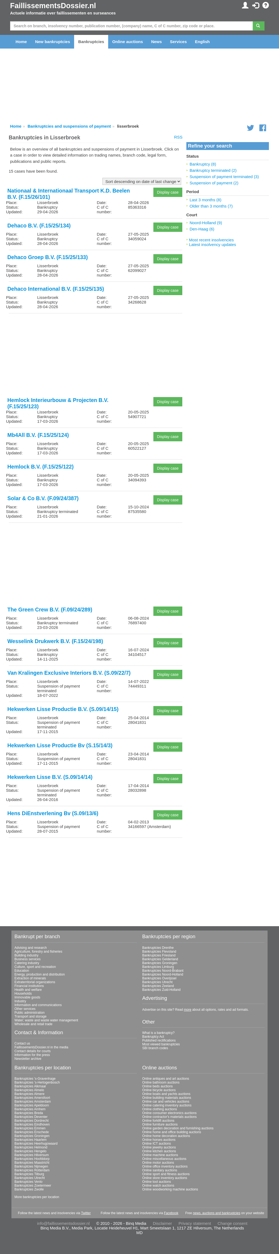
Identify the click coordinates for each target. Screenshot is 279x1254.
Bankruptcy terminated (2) (213, 170)
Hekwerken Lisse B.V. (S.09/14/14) (50, 777)
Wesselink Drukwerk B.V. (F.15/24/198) (55, 641)
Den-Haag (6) (202, 229)
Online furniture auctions (160, 1124)
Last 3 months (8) (206, 199)
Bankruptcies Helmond (30, 1147)
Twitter (86, 1213)
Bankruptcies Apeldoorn (31, 1105)
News (156, 41)
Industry (20, 1001)
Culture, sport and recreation (35, 967)
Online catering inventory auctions (167, 1105)
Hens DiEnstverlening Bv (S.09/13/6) (52, 813)
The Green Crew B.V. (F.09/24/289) (49, 610)
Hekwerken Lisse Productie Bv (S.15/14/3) (60, 745)
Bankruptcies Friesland (158, 955)
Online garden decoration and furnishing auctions (178, 1128)
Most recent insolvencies (211, 240)
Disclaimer (162, 1223)
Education (21, 971)
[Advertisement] (95, 355)
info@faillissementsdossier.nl (63, 1223)
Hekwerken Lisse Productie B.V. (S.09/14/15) (63, 709)
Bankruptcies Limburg (158, 967)
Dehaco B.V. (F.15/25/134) (39, 226)
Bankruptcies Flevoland (159, 951)
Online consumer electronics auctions (169, 1113)
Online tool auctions (156, 1182)
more (187, 1010)
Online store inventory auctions (164, 1178)
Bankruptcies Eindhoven (32, 1124)
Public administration (29, 1013)
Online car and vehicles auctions (165, 1101)
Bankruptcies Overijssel (159, 978)
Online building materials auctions (166, 1098)
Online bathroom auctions (161, 1082)
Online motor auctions (158, 1163)
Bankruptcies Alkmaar (30, 1086)
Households (23, 993)
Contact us (22, 1043)
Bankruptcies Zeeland (158, 986)
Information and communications (38, 1005)
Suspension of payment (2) (214, 183)
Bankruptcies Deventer (30, 1117)
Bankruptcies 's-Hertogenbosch (37, 1082)
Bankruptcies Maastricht (31, 1163)
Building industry (26, 955)
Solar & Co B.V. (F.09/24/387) (43, 498)
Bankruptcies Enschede (31, 1132)
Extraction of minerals (30, 978)
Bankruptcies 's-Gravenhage (35, 1079)
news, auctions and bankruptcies (216, 1213)
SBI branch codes (155, 1048)
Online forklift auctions (158, 1121)
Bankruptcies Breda (28, 1113)
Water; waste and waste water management (46, 1020)
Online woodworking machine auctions (170, 1189)
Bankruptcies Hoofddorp (32, 1159)
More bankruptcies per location (36, 1197)
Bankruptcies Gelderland (160, 959)
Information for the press (32, 1055)
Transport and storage (30, 1016)
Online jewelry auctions (159, 1147)
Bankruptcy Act (153, 1037)
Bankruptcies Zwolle (29, 1189)
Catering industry (26, 963)
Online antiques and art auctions (165, 1079)
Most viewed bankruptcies (161, 1044)
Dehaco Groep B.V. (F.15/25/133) (47, 257)
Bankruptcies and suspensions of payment (69, 126)
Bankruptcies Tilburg (29, 1174)
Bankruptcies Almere (29, 1094)
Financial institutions (29, 986)
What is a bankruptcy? (158, 1033)
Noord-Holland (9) (206, 222)
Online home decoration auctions (166, 1136)
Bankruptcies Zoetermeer (32, 1185)
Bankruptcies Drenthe (158, 948)
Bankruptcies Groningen (159, 963)
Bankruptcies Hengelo (30, 1151)
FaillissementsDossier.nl (53, 6)
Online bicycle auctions (159, 1090)
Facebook (171, 1213)
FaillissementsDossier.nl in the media (41, 1047)
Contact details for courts (32, 1051)
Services (178, 41)
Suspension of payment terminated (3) (224, 176)
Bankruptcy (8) (203, 164)
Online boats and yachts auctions (166, 1094)
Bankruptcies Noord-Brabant (162, 971)
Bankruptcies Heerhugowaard (35, 1143)
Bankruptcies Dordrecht (31, 1121)
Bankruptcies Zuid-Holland (161, 990)
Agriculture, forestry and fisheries (38, 951)
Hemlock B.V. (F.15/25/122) (40, 467)
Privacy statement (194, 1223)
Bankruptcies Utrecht (157, 982)
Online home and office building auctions (171, 1132)
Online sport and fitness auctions (166, 1174)
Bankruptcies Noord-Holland (162, 974)
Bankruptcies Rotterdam (32, 1170)
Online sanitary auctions (159, 1170)
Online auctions (127, 41)
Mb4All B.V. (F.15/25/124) (38, 435)
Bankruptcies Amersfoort (32, 1098)
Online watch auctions (158, 1185)
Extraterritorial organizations (34, 982)
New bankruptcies (52, 41)
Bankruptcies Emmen (30, 1128)
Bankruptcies (91, 41)
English (202, 41)
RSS (178, 137)
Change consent (232, 1223)
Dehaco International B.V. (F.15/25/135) (55, 289)
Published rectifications (159, 1040)
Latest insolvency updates (212, 244)
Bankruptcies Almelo (29, 1090)
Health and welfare (28, 990)
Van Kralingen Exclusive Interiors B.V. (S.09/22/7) (69, 673)
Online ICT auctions (156, 1143)
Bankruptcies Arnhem (30, 1109)
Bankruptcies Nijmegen (31, 1166)
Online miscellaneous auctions (164, 1159)
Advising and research (30, 948)
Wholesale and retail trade (33, 1024)
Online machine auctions (160, 1155)
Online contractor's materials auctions (169, 1117)
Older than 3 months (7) (211, 206)
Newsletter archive (27, 1059)
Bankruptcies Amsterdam (32, 1101)
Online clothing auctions (159, 1109)
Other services (24, 1009)
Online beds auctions (157, 1086)
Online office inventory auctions (165, 1166)
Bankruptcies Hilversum (31, 1155)
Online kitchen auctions (159, 1151)
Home (21, 41)
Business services (27, 959)
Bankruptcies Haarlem (30, 1140)
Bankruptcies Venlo (28, 1182)
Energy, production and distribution (39, 974)
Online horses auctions (158, 1140)
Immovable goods (27, 997)
